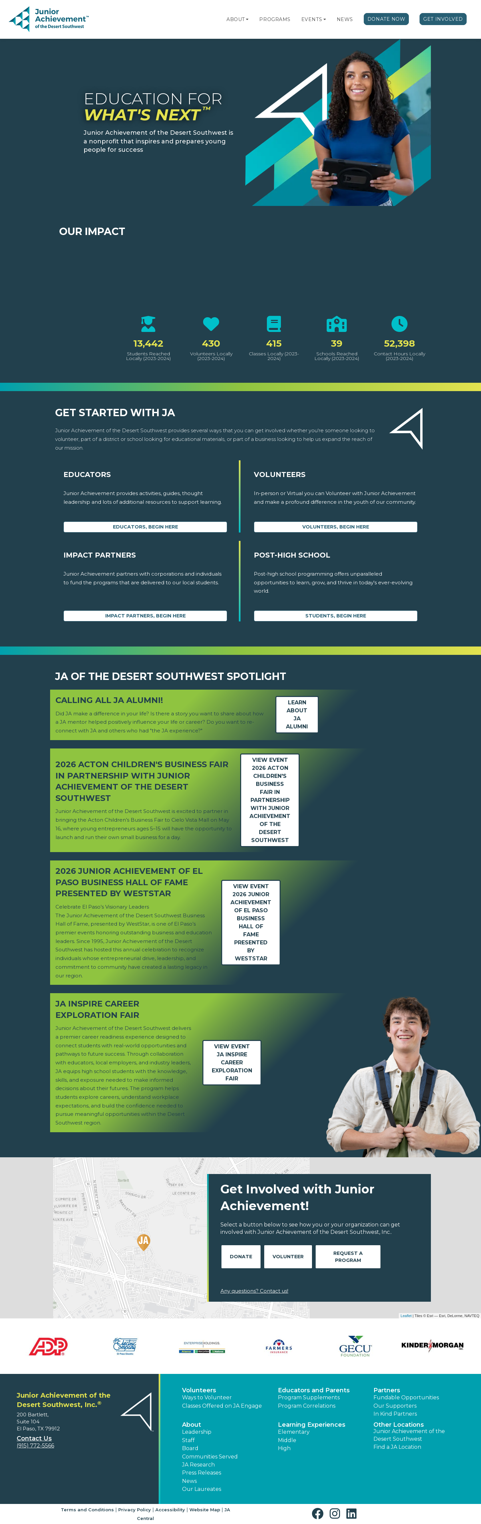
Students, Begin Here (335, 616)
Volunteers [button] (199, 1390)
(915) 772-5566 (35, 1445)
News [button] (189, 1481)
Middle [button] (287, 1440)
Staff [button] (188, 1440)
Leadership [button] (196, 1432)
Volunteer (288, 1257)
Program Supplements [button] (309, 1397)
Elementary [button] (294, 1432)
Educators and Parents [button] (314, 1390)
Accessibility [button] (170, 1509)
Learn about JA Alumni (297, 714)
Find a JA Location (397, 1447)
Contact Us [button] (34, 1438)
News (345, 19)
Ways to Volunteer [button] (207, 1397)
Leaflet (406, 1316)
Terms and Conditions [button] (87, 1509)
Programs (274, 19)
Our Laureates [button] (201, 1489)
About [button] (191, 1425)
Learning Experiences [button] (311, 1425)
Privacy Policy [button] (134, 1509)
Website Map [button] (204, 1509)
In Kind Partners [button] (395, 1414)
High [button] (284, 1448)
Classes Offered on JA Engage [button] (222, 1406)
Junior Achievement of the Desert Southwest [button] (409, 1435)
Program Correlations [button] (306, 1406)
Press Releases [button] (201, 1473)
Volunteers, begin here (335, 527)
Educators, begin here (145, 527)
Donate (241, 1257)
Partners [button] (386, 1390)
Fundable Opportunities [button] (406, 1397)
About (235, 19)
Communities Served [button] (210, 1456)
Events (311, 19)
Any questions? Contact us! (254, 1291)
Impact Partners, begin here (145, 616)
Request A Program (348, 1256)
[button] (247, 19)
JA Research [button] (198, 1464)
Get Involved (443, 19)
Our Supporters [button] (395, 1406)
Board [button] (190, 1448)
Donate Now (386, 19)
